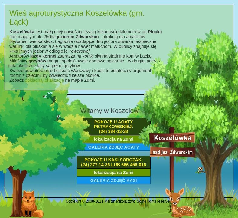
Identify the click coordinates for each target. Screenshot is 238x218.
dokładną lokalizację (44, 80)
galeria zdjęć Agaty (113, 147)
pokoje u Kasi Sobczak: (113, 162)
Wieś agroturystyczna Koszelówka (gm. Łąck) (77, 17)
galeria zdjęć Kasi (113, 180)
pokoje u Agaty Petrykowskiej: (113, 126)
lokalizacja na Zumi (113, 139)
